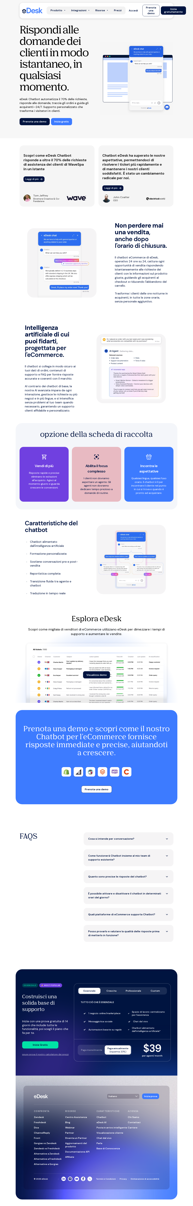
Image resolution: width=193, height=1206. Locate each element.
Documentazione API (77, 1151)
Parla (99, 1143)
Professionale (133, 990)
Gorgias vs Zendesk (45, 1143)
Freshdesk (40, 1122)
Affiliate (69, 1156)
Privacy (123, 1179)
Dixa (36, 1127)
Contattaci (134, 1122)
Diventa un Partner (76, 1138)
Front (37, 1138)
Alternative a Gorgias (46, 1164)
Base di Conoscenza (108, 1148)
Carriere (132, 1127)
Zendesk (39, 1117)
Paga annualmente (117, 1050)
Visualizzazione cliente (109, 1132)
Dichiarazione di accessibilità (145, 1179)
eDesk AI (101, 1122)
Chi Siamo (133, 1117)
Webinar (70, 1127)
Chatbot (101, 1117)
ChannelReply (42, 1132)
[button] (133, 10)
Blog (67, 1122)
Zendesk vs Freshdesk (47, 1148)
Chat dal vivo (103, 1138)
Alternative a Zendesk (46, 1153)
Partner (69, 1132)
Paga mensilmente (91, 1050)
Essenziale (89, 990)
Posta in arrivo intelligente (111, 1127)
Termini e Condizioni (106, 1179)
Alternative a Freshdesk (48, 1158)
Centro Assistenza (76, 1117)
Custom (155, 990)
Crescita (111, 990)
